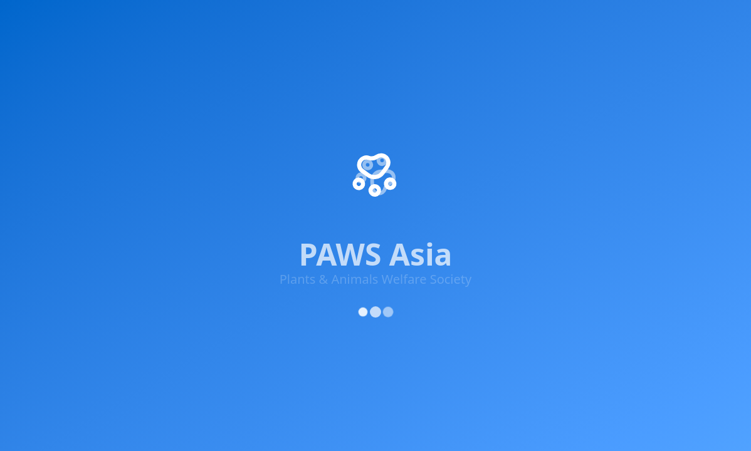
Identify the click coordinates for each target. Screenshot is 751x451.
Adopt (452, 20)
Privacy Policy (551, 252)
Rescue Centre (519, 20)
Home (39, 20)
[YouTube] (146, 174)
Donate (408, 165)
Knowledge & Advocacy (288, 20)
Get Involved (172, 20)
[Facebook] (34, 169)
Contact (409, 188)
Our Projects (420, 98)
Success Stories (426, 120)
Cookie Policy (704, 252)
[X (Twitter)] (71, 169)
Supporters (394, 20)
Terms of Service (628, 252)
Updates (597, 20)
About (662, 20)
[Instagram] (109, 171)
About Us (412, 75)
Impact (94, 20)
